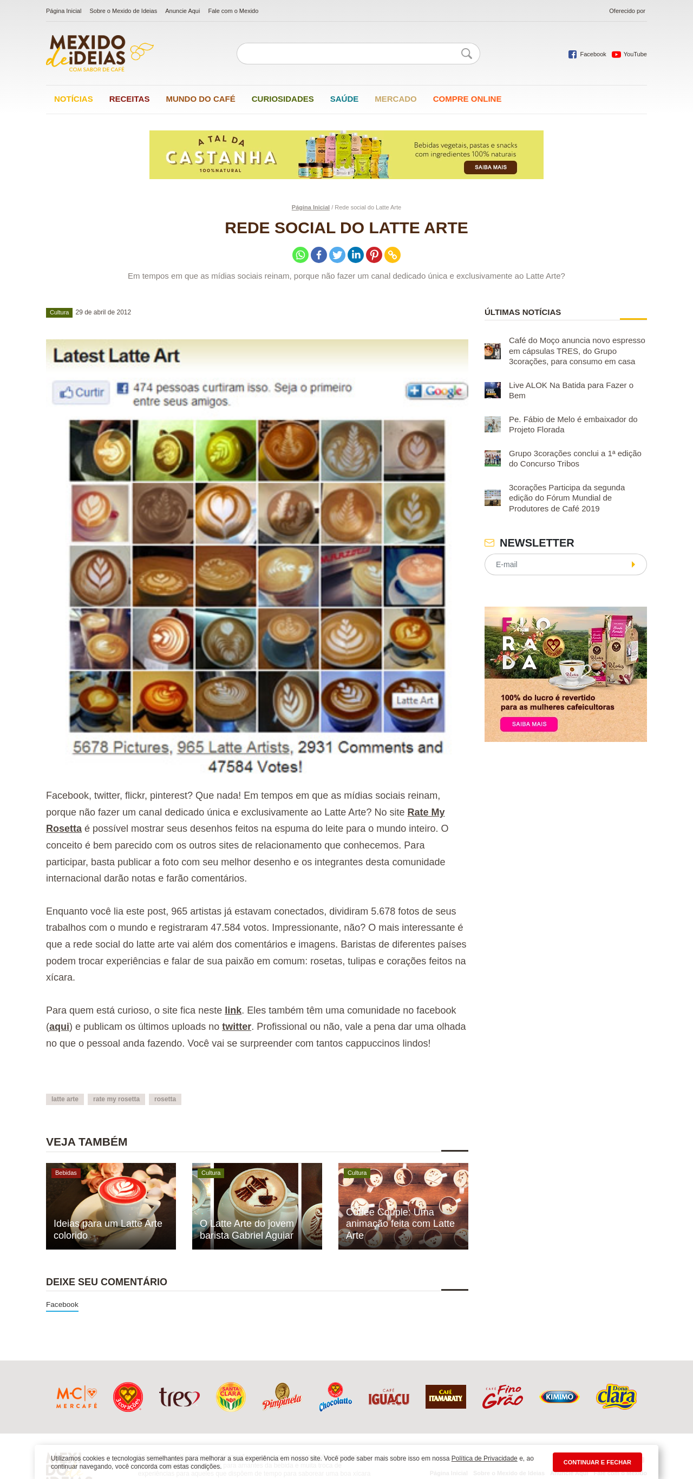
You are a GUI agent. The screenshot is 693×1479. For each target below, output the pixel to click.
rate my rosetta (116, 1099)
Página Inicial (63, 11)
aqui (59, 1026)
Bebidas (66, 1172)
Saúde (344, 98)
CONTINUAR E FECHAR (597, 1462)
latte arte (65, 1099)
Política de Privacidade (485, 1458)
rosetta (165, 1099)
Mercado (396, 98)
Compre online (467, 98)
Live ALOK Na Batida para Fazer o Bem (571, 390)
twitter (236, 1026)
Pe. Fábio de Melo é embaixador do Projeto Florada (573, 425)
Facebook (62, 1304)
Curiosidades (283, 98)
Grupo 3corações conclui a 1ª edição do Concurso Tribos (575, 459)
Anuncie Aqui (182, 11)
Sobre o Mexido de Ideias (123, 11)
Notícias (73, 98)
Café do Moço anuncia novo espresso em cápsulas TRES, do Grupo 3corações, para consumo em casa (577, 351)
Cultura (59, 312)
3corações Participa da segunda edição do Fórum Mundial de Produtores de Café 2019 (567, 498)
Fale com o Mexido (233, 11)
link (233, 1010)
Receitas (129, 98)
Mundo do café (200, 98)
